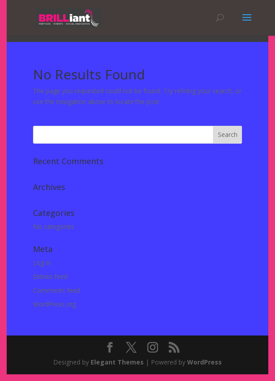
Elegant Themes (117, 362)
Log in (42, 262)
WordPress (204, 362)
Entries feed (50, 276)
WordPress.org (54, 304)
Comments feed (56, 290)
